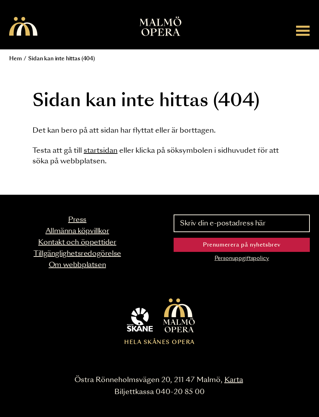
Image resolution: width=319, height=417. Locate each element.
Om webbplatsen (77, 264)
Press (77, 219)
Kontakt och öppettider (77, 242)
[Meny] (303, 30)
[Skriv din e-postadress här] (242, 223)
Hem (15, 58)
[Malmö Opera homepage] (23, 27)
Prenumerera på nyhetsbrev (242, 245)
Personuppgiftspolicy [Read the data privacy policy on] (242, 258)
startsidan (101, 150)
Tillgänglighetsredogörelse (77, 253)
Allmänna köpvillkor (77, 231)
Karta (233, 379)
